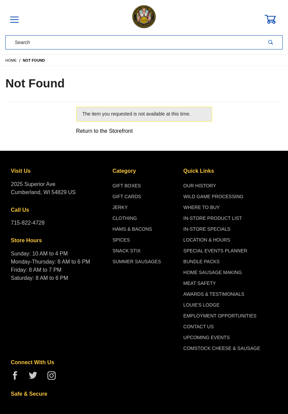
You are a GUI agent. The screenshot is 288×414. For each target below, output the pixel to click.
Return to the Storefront (104, 131)
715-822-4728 (28, 223)
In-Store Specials (206, 229)
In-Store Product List (212, 218)
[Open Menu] (14, 20)
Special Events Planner (215, 250)
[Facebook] (18, 378)
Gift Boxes (126, 185)
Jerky (120, 207)
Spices (121, 240)
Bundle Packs (201, 261)
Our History (199, 185)
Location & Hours (206, 240)
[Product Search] (132, 42)
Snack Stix (126, 250)
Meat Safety (199, 283)
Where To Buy (201, 207)
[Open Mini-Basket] (274, 19)
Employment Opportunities (219, 315)
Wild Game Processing (213, 196)
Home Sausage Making (212, 272)
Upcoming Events (206, 337)
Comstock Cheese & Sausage (221, 348)
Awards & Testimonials (213, 294)
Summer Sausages (136, 261)
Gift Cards (126, 196)
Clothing (124, 218)
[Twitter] (36, 378)
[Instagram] (54, 378)
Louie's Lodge (201, 305)
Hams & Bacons (132, 229)
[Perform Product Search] (270, 42)
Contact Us (198, 326)
